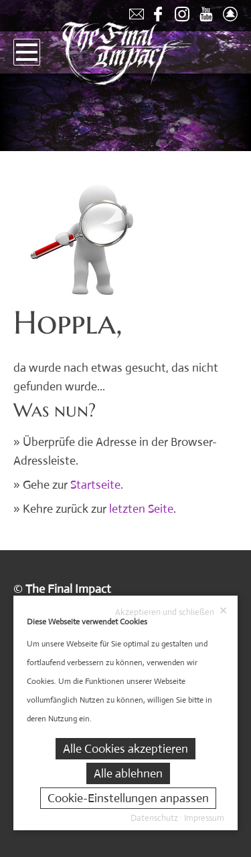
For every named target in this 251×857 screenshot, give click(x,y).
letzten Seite (141, 508)
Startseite (95, 484)
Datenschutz (154, 818)
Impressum (204, 818)
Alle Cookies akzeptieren (125, 748)
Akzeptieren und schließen (171, 612)
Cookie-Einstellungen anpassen (128, 798)
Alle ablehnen (128, 773)
